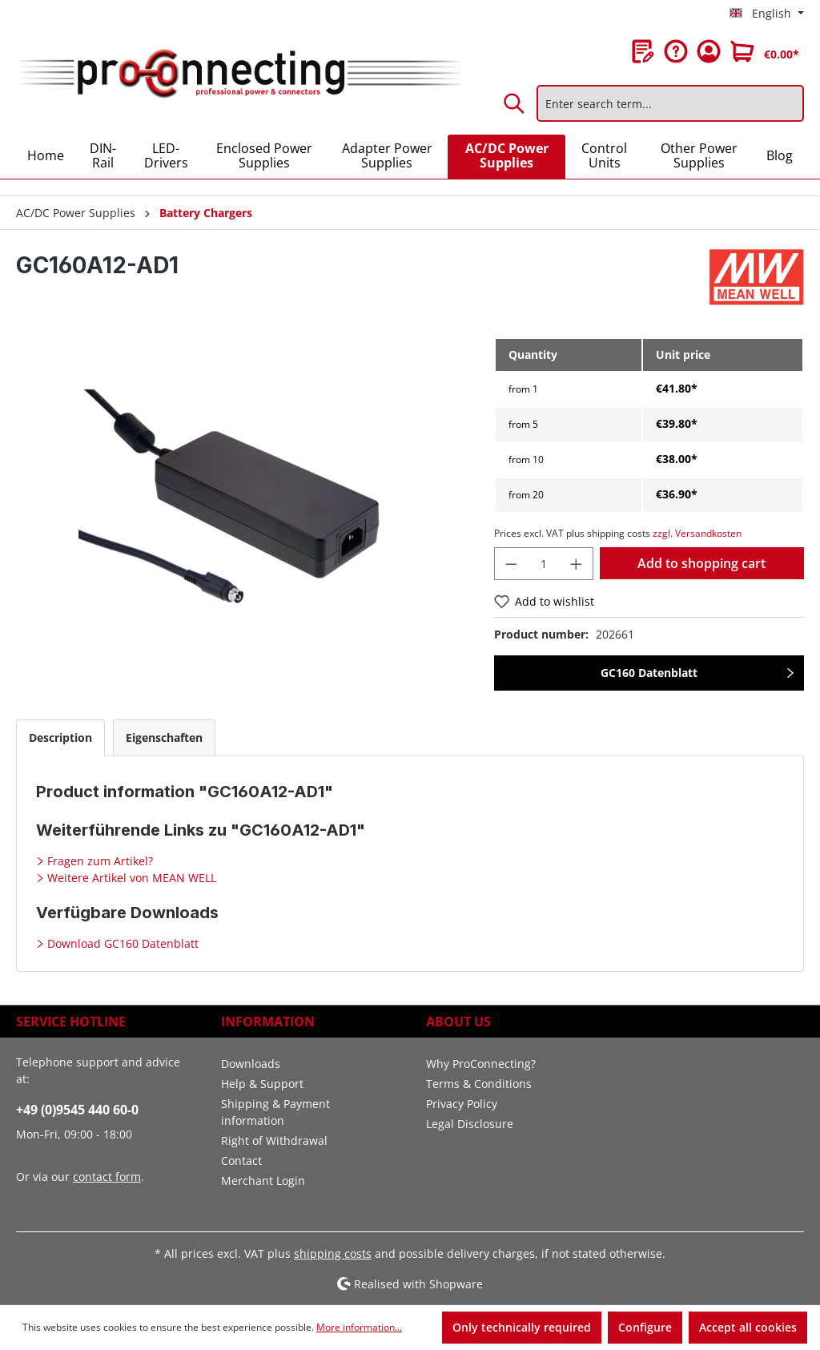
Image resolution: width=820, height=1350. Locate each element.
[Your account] (709, 51)
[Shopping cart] (765, 51)
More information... (359, 1327)
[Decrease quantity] (511, 563)
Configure (645, 1327)
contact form (107, 1176)
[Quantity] (544, 563)
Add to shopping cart (701, 563)
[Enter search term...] (670, 103)
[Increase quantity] (576, 563)
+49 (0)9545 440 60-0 (77, 1109)
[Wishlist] (643, 51)
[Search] (515, 103)
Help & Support (262, 1083)
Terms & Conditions (479, 1083)
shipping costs (333, 1253)
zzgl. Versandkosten (697, 533)
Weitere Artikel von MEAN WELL (130, 877)
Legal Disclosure (469, 1123)
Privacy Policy (461, 1103)
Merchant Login (263, 1180)
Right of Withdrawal (274, 1140)
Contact (241, 1160)
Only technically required (521, 1327)
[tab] (60, 737)
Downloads (250, 1063)
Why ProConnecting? (481, 1063)
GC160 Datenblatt (649, 672)
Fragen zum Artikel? (98, 860)
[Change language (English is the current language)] (767, 13)
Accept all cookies (748, 1327)
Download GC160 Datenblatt (121, 943)
